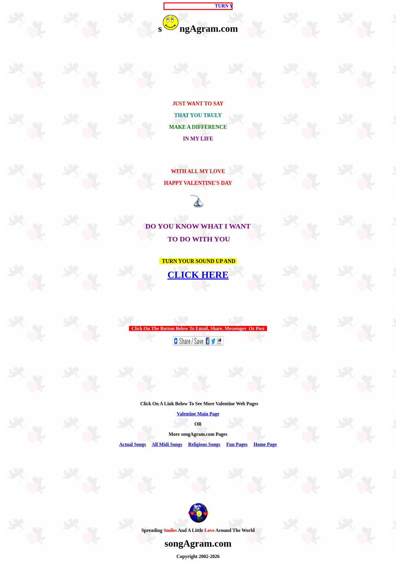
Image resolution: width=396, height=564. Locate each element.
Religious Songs (204, 444)
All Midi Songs (167, 444)
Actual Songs (132, 444)
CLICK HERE (198, 274)
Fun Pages (237, 444)
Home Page (265, 444)
